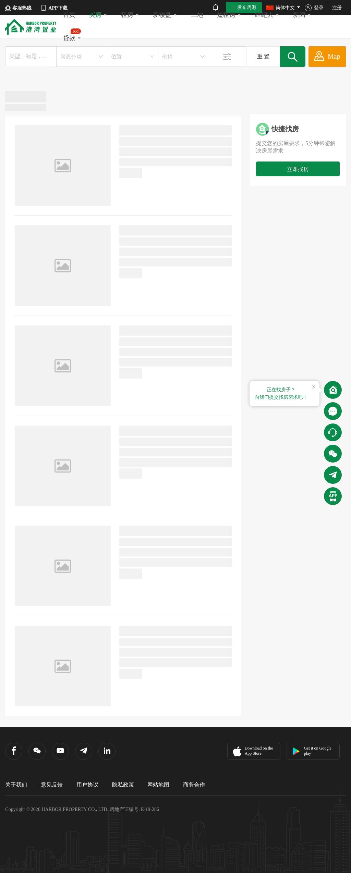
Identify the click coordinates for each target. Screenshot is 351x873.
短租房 (229, 14)
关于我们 (16, 785)
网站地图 (158, 785)
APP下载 (53, 7)
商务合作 (194, 785)
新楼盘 (165, 14)
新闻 (302, 14)
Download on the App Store (252, 751)
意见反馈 (52, 785)
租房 (130, 14)
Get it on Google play (311, 751)
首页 (69, 14)
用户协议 (87, 785)
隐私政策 (123, 785)
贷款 (72, 34)
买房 (98, 14)
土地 (197, 14)
